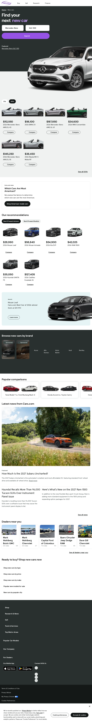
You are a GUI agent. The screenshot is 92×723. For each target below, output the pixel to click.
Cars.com (39, 713)
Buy (18, 3)
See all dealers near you (78, 552)
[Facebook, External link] (36, 671)
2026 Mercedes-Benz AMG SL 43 (11, 125)
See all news (84, 515)
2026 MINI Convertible (76, 124)
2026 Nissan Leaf (9, 245)
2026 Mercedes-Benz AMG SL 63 (54, 125)
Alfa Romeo (46, 351)
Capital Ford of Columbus (47, 542)
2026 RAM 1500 (73, 245)
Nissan (23, 354)
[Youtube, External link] (36, 674)
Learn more (14, 317)
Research (36, 3)
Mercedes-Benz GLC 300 (10, 48)
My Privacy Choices (10, 697)
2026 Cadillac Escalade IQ (30, 278)
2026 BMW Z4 (30, 124)
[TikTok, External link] (36, 667)
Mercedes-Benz (7, 355)
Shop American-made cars (17, 204)
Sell (26, 3)
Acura (36, 350)
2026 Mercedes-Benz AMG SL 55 (11, 158)
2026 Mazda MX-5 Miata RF (31, 158)
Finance (47, 3)
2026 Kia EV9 (51, 245)
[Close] (89, 706)
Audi (70, 350)
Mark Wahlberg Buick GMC (8, 540)
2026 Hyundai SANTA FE (11, 278)
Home (4, 10)
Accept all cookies (79, 715)
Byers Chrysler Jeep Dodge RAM (67, 540)
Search (26, 36)
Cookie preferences (60, 715)
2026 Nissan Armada (32, 245)
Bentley (81, 350)
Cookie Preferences (8, 701)
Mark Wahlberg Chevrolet (27, 540)
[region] (46, 713)
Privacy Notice (6, 692)
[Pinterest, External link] (36, 680)
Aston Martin (57, 351)
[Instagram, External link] (36, 677)
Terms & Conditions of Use (11, 688)
